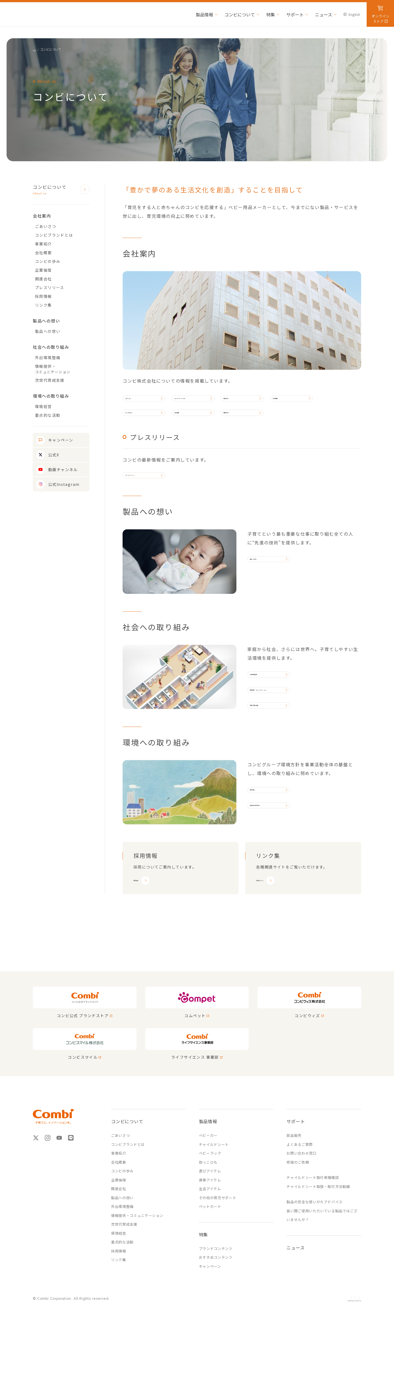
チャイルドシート (214, 1194)
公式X (53, 454)
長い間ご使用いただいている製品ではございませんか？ (321, 1265)
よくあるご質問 (299, 1194)
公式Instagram (63, 484)
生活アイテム (210, 1239)
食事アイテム (210, 1230)
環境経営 (262, 842)
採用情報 (43, 296)
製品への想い (266, 588)
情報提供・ (62, 369)
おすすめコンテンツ (216, 1307)
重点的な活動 (47, 415)
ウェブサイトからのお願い (224, 1350)
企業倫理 (195, 425)
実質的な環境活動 (271, 866)
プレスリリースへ (146, 497)
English (354, 1350)
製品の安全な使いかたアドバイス (314, 1252)
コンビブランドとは (202, 402)
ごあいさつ (139, 402)
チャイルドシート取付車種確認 (312, 1227)
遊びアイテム (210, 1221)
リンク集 (43, 305)
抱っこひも (208, 1212)
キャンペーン (60, 440)
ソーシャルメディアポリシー (318, 1350)
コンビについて (56, 190)
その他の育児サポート (217, 1248)
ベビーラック (210, 1203)
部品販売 (294, 1185)
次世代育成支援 (269, 750)
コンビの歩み (142, 425)
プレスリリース (49, 287)
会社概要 (311, 402)
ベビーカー (208, 1185)
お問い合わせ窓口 (301, 1203)
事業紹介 (262, 402)
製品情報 (208, 1171)
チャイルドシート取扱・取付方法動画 (318, 1236)
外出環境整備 (266, 704)
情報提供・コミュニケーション (283, 727)
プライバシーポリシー (271, 1350)
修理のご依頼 (297, 1212)
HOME (37, 49)
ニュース (295, 1298)
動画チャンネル (63, 469)
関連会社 (245, 425)
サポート (295, 1171)
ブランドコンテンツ (216, 1298)
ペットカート (210, 1256)
